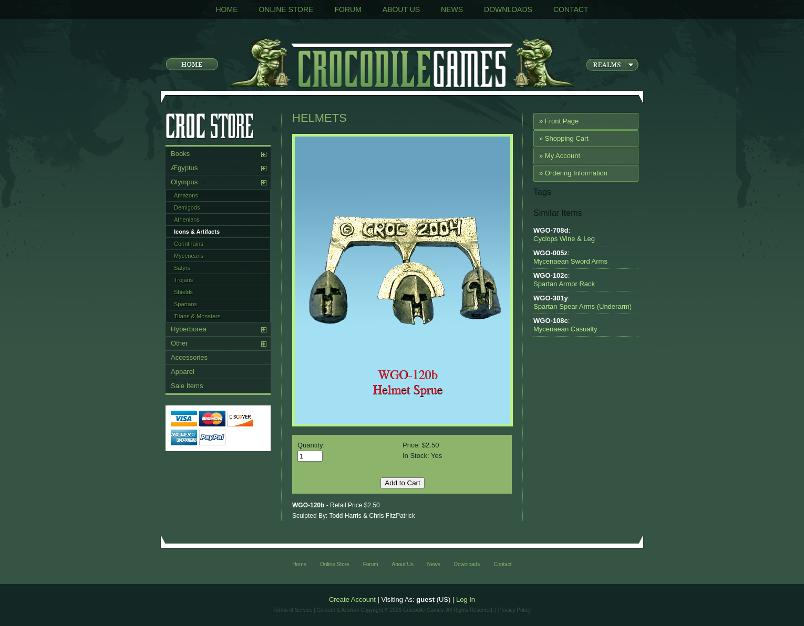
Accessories (189, 357)
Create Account (352, 599)
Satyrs (182, 268)
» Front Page (559, 121)
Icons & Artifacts (197, 231)
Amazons (186, 195)
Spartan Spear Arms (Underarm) (582, 306)
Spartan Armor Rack (564, 284)
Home (226, 9)
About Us (401, 9)
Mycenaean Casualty (565, 329)
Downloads (508, 9)
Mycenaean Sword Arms (570, 261)
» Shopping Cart (564, 138)
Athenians (187, 219)
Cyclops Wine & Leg (564, 239)
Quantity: (311, 445)
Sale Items (187, 386)
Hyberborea (189, 329)
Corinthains (188, 244)
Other (179, 343)
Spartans (185, 304)
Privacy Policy (514, 610)
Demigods (187, 207)
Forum (347, 9)
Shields (183, 292)
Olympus (184, 182)
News (452, 9)
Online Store (286, 9)
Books (180, 154)
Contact (571, 9)
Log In (465, 599)
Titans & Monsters (197, 316)
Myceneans (188, 256)
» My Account (559, 156)
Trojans (183, 280)
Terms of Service (292, 610)
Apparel (182, 371)
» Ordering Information (573, 173)
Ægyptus (184, 168)
